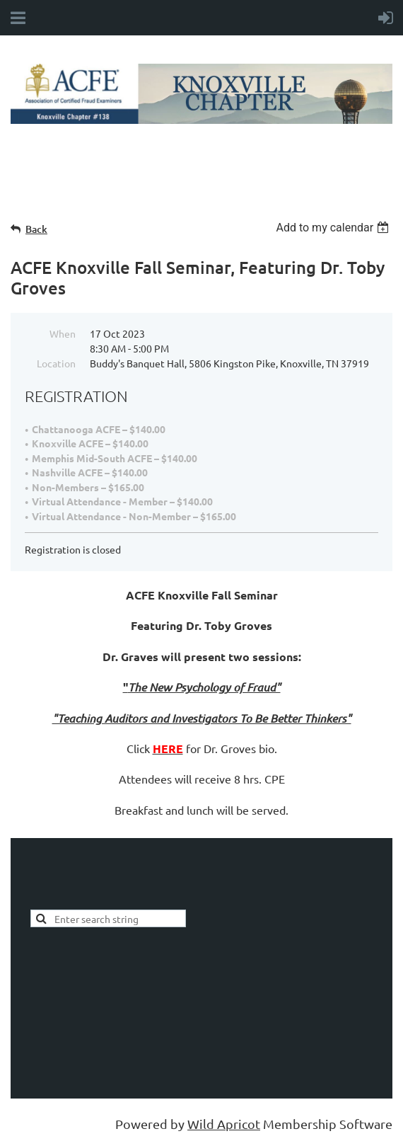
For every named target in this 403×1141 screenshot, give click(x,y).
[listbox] (334, 227)
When (62, 333)
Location (56, 363)
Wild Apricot (223, 1123)
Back (36, 229)
